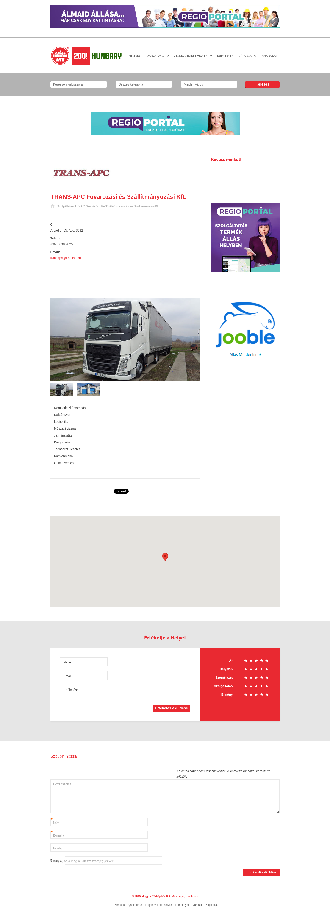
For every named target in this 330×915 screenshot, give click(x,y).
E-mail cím (59, 834)
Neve (67, 662)
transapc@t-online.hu (65, 258)
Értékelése (71, 690)
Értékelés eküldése (171, 708)
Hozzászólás (62, 784)
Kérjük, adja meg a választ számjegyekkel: (83, 861)
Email (68, 676)
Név (55, 821)
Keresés (134, 55)
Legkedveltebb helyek (190, 55)
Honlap (58, 848)
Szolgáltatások (67, 206)
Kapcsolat (269, 55)
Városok (245, 55)
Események (225, 55)
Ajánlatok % (155, 55)
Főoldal (52, 206)
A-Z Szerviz (87, 206)
